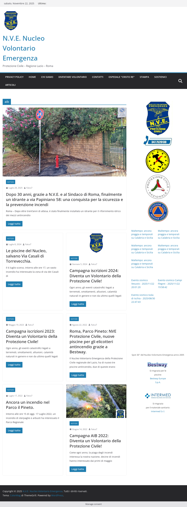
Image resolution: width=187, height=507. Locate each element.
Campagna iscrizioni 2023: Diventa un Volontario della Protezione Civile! (31, 336)
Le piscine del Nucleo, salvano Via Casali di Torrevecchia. (26, 256)
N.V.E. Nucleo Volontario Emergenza (24, 48)
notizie (10, 182)
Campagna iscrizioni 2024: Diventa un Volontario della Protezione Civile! (95, 275)
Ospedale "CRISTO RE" (121, 76)
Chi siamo (47, 76)
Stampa (144, 76)
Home (32, 76)
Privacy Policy (14, 76)
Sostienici (160, 76)
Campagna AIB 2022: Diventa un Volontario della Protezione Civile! (95, 440)
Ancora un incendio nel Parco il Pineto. (27, 404)
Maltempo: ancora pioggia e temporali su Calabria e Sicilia (142, 234)
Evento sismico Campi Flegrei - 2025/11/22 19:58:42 (170, 284)
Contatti (97, 76)
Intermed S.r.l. (158, 411)
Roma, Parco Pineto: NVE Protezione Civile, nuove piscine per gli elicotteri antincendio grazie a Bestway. (93, 341)
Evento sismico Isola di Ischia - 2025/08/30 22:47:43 (143, 298)
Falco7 (29, 187)
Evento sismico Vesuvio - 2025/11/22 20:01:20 (142, 284)
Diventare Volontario (72, 76)
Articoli (10, 84)
